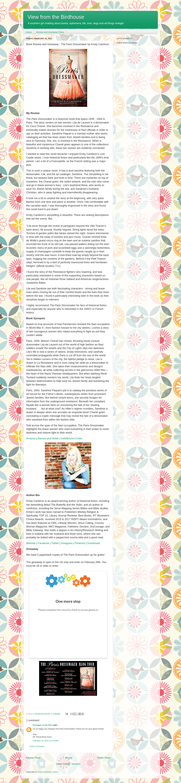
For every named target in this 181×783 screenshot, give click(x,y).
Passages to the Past (42, 725)
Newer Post (33, 757)
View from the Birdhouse (56, 17)
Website (31, 543)
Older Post (103, 757)
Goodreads (93, 543)
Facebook (43, 543)
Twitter (55, 543)
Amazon (31, 438)
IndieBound (67, 438)
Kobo (79, 438)
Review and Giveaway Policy (50, 32)
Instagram (67, 543)
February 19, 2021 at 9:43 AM (45, 741)
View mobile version (68, 763)
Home (29, 32)
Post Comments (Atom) (48, 772)
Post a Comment (37, 746)
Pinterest (80, 543)
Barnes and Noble (48, 438)
